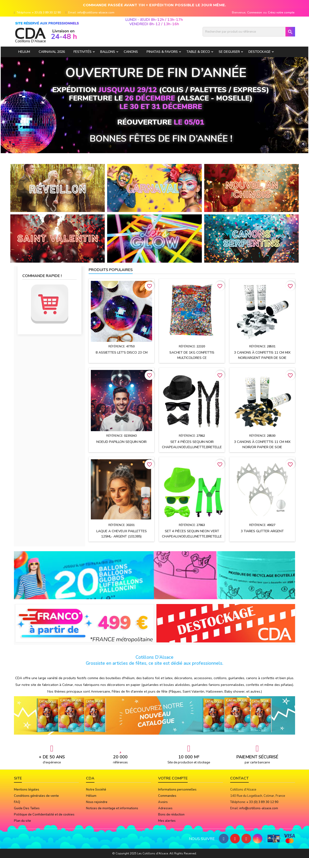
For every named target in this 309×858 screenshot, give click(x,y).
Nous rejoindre (96, 802)
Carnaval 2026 (52, 51)
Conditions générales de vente (36, 796)
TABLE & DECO (198, 51)
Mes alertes (167, 821)
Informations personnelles (177, 789)
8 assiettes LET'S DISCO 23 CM (122, 352)
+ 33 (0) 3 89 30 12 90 (46, 12)
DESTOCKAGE (259, 51)
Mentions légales (26, 789)
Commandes (167, 796)
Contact (239, 778)
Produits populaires (111, 269)
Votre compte (173, 778)
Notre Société (96, 789)
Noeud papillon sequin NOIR (121, 442)
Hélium (91, 796)
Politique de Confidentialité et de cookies (44, 814)
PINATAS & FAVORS (162, 51)
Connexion (254, 12)
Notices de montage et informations (112, 808)
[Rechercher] (249, 31)
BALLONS (107, 51)
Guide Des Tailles (27, 808)
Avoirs (163, 802)
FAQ (17, 802)
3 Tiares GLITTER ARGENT (262, 531)
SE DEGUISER (229, 51)
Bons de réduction (171, 814)
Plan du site (22, 821)
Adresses (165, 808)
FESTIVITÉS (83, 51)
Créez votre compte (281, 12)
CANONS (131, 51)
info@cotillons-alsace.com (95, 12)
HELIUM (24, 51)
